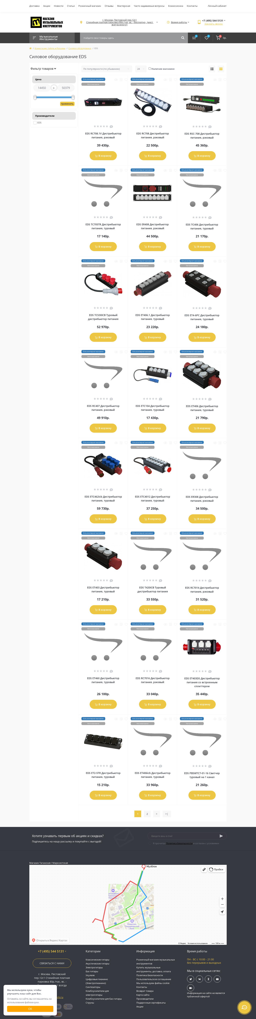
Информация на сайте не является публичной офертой (206, 994)
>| (166, 814)
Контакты (192, 5)
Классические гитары (97, 959)
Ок (30, 1009)
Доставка (34, 5)
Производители (145, 998)
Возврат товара (144, 991)
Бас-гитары (92, 971)
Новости (58, 5)
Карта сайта (142, 994)
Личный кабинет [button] (217, 5)
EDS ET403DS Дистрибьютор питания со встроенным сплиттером (202, 682)
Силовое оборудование (79, 48)
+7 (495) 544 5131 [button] (52, 951)
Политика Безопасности (179, 843)
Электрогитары (94, 967)
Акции (46, 5)
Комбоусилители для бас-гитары (104, 998)
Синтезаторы (93, 987)
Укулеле (90, 975)
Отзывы (109, 5)
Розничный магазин (89, 5)
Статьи (71, 5)
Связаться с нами (52, 963)
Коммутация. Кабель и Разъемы (50, 48)
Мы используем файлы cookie (152, 983)
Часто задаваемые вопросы (149, 5)
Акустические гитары (97, 963)
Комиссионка (175, 5)
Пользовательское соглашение (153, 979)
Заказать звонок (213, 23)
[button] (119, 22)
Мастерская (123, 5)
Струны (90, 1002)
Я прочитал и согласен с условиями (186, 843)
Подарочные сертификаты (151, 1002)
